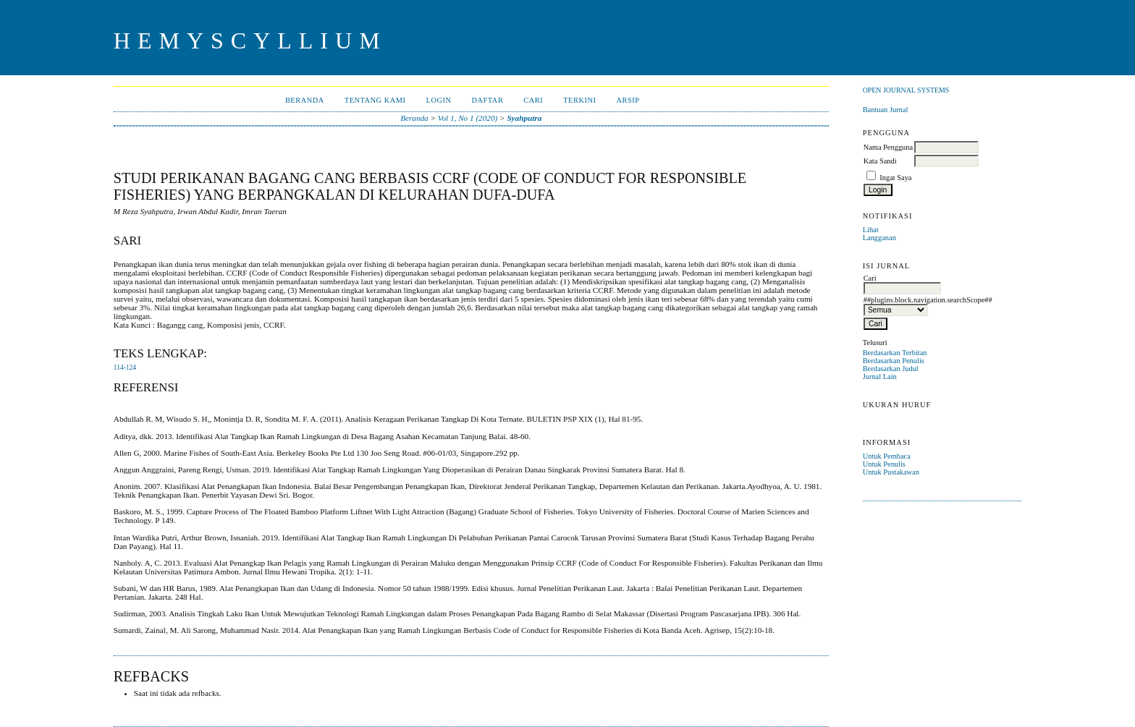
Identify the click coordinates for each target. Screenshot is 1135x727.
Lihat (871, 230)
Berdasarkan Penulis (893, 361)
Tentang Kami (375, 100)
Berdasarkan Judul (891, 369)
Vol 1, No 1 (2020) (467, 118)
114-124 (125, 367)
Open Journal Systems (906, 90)
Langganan (879, 238)
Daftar (487, 100)
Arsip (627, 100)
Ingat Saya (895, 178)
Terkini (579, 100)
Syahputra (524, 118)
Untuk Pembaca (887, 456)
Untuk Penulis (884, 464)
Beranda (304, 100)
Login (439, 100)
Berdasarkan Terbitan (895, 353)
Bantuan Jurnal (885, 110)
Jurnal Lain (880, 376)
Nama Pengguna (888, 147)
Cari (533, 100)
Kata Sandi (880, 161)
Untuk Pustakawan (891, 472)
